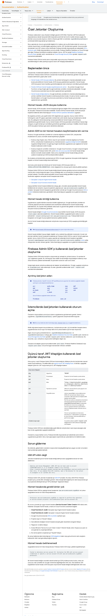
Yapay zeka (28, 10)
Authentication (23, 7)
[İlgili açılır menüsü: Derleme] (24, 2)
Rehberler (27, 597)
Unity (64, 323)
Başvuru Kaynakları (61, 10)
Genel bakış (5, 10)
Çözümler (40, 2)
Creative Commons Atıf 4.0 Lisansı (55, 569)
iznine (83, 240)
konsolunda (50, 212)
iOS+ (85, 48)
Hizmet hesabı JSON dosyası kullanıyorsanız (47, 229)
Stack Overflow (83, 599)
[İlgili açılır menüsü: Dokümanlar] (65, 2)
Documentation (8, 7)
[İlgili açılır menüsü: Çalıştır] (34, 2)
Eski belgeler (82, 610)
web (34, 50)
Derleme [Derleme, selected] (39, 10)
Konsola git (100, 2)
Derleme (19, 2)
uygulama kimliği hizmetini (73, 142)
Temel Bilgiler (15, 10)
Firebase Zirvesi (56, 599)
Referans (26, 599)
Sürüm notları (83, 605)
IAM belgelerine (56, 536)
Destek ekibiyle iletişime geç (86, 597)
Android (30, 50)
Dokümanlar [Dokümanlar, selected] (59, 2)
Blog (93, 2)
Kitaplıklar (27, 605)
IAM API (57, 478)
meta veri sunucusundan (62, 151)
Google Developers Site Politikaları (49, 571)
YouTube (54, 605)
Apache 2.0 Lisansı (81, 569)
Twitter (54, 602)
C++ (67, 323)
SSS (80, 607)
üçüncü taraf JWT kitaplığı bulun (64, 363)
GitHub (26, 607)
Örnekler (72, 10)
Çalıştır (30, 2)
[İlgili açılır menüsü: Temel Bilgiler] (21, 11)
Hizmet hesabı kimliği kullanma (40, 94)
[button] (10, 13)
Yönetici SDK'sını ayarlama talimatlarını (62, 113)
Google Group (83, 602)
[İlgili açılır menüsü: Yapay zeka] (33, 11)
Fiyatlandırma (49, 2)
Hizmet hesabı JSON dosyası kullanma (42, 80)
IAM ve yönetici (52, 516)
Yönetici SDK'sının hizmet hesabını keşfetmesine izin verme (48, 87)
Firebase (30, 25)
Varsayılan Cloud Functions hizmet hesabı (43, 183)
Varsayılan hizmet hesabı (44, 180)
